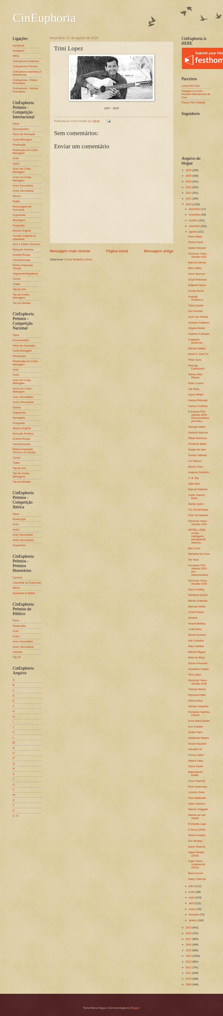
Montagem (19, 220)
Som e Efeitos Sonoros (26, 244)
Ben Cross (194, 548)
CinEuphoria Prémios (25, 66)
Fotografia (19, 225)
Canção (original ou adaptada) (24, 237)
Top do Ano (19, 289)
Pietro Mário (195, 236)
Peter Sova (194, 359)
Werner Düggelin (198, 809)
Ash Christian (196, 640)
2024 (189, 181)
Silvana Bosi (195, 700)
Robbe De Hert (197, 449)
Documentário (21, 129)
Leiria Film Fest (191, 85)
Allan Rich (194, 483)
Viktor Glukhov (196, 803)
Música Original (22, 230)
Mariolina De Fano (199, 553)
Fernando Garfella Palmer (199, 713)
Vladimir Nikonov (198, 432)
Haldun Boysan (197, 247)
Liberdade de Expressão (27, 582)
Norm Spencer (196, 273)
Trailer (16, 284)
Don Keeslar (195, 311)
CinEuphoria (44, 17)
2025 (189, 175)
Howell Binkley (196, 623)
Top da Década (22, 303)
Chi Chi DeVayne (198, 509)
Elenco (17, 196)
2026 (189, 170)
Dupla (16, 201)
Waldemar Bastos (198, 737)
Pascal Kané (195, 242)
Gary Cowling (196, 589)
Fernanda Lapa (197, 823)
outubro (193, 220)
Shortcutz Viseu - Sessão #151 (198, 255)
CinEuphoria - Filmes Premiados (25, 82)
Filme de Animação (24, 134)
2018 (189, 933)
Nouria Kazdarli (197, 743)
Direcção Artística (23, 249)
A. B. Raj (193, 478)
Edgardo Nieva (197, 285)
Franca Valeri (196, 754)
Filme (16, 123)
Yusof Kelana (196, 612)
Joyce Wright (195, 394)
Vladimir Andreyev (199, 333)
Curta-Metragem (22, 139)
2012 (189, 967)
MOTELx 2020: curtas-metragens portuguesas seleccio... (197, 536)
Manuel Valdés (196, 348)
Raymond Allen (197, 694)
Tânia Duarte (195, 305)
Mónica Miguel (196, 651)
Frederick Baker (197, 443)
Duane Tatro (195, 732)
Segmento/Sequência (25, 273)
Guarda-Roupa (21, 254)
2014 (189, 955)
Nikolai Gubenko (198, 600)
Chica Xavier (195, 766)
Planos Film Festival (193, 102)
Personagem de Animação (22, 208)
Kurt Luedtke (195, 726)
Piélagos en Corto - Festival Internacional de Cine (196, 94)
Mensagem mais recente (70, 251)
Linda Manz (195, 629)
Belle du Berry (196, 657)
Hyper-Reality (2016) (196, 854)
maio (192, 897)
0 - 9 (15, 815)
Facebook (19, 45)
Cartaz (17, 278)
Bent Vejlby (194, 268)
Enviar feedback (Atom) (78, 259)
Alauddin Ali (195, 749)
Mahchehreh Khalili (195, 773)
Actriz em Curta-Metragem (22, 179)
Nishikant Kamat (198, 595)
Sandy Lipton (196, 503)
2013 (189, 961)
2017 (189, 939)
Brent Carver (195, 873)
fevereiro (194, 914)
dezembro (195, 209)
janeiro (193, 920)
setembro (195, 226)
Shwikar (193, 617)
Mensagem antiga (158, 251)
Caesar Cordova (198, 406)
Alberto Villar (195, 760)
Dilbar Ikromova (197, 438)
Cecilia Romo (196, 290)
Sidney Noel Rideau (195, 376)
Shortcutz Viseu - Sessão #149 (198, 582)
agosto (193, 231)
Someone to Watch (24, 593)
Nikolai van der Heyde (197, 816)
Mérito (16, 587)
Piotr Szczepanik (198, 515)
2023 (189, 187)
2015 (189, 950)
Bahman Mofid (196, 606)
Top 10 (17, 657)
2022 (189, 192)
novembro (195, 214)
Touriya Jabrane (197, 455)
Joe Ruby (193, 388)
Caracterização (22, 260)
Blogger (134, 1007)
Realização (19, 144)
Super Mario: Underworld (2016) (196, 864)
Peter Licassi (195, 383)
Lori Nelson (195, 460)
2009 (189, 984)
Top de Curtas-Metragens (21, 296)
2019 (189, 927)
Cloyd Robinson (197, 279)
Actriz (16, 163)
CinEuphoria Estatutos (26, 61)
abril (192, 903)
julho (192, 886)
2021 (189, 198)
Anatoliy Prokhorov (195, 298)
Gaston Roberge (198, 400)
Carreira (17, 577)
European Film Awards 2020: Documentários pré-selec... (198, 416)
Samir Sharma (196, 846)
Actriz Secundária (23, 190)
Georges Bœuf (196, 426)
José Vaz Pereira (198, 316)
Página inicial (117, 251)
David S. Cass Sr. (198, 354)
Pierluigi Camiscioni (196, 367)
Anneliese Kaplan (198, 669)
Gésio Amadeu (196, 835)
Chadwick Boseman (195, 341)
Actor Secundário (23, 185)
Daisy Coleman (197, 878)
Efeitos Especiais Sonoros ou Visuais (24, 451)
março (193, 909)
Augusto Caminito (198, 472)
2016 (189, 944)
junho (192, 891)
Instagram (19, 50)
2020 (189, 204)
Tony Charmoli (196, 780)
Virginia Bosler (196, 328)
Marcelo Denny (197, 262)
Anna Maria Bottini (199, 720)
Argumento (19, 215)
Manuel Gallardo (198, 489)
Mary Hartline (196, 646)
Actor (16, 158)
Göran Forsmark (198, 663)
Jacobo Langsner (198, 706)
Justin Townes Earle (196, 497)
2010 (189, 978)
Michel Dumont (197, 634)
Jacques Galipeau (198, 322)
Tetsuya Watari (197, 689)
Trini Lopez (194, 674)
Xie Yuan (193, 559)
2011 (189, 972)
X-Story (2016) (196, 829)
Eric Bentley (195, 840)
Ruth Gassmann (197, 786)
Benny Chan (195, 466)
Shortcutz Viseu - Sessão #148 (198, 682)
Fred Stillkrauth (197, 797)
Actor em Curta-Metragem (22, 170)
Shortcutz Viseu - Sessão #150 (198, 522)
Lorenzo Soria (196, 792)
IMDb (16, 55)
